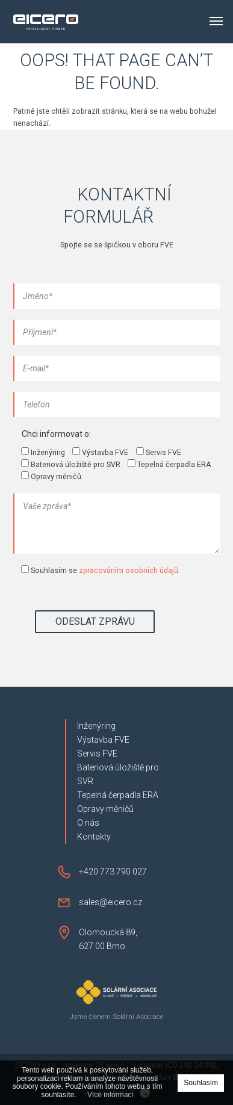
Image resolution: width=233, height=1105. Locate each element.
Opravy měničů (105, 809)
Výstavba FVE (103, 739)
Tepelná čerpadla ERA (117, 795)
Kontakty (94, 836)
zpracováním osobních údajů (128, 570)
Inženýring (96, 726)
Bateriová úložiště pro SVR (118, 774)
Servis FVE (97, 753)
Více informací (110, 1095)
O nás (88, 823)
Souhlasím (201, 1083)
